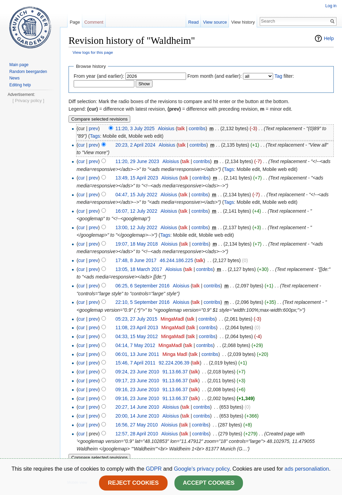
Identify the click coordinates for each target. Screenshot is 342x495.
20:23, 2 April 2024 (135, 145)
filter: (284, 76)
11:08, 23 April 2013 (136, 327)
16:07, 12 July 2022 (136, 211)
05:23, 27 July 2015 (136, 319)
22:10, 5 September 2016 (142, 302)
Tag (278, 76)
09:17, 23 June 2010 (137, 380)
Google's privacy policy (201, 469)
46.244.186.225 (176, 260)
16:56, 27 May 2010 (136, 425)
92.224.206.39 (174, 363)
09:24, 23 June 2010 (137, 371)
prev (93, 128)
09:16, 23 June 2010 (137, 389)
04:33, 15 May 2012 (136, 336)
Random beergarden (28, 71)
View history (243, 22)
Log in (331, 5)
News (14, 78)
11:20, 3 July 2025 (135, 128)
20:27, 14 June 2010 (137, 407)
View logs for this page (93, 52)
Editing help (20, 85)
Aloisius (166, 128)
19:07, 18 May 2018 (136, 244)
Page (75, 22)
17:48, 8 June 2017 (136, 260)
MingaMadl (172, 319)
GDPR (154, 469)
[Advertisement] (29, 201)
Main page (18, 64)
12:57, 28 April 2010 (136, 433)
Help (329, 38)
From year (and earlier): (99, 76)
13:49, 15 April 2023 (136, 178)
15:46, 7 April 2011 (135, 363)
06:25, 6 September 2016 (142, 285)
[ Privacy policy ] (28, 307)
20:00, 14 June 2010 (137, 416)
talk (181, 128)
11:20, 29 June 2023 (137, 161)
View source (215, 22)
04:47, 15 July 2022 (136, 194)
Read (193, 22)
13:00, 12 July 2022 (136, 227)
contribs (197, 128)
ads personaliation (306, 469)
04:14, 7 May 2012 (135, 345)
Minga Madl (174, 354)
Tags (95, 136)
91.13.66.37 (175, 371)
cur (81, 145)
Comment (93, 22)
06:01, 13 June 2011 (137, 354)
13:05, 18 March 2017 (138, 269)
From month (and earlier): (214, 76)
